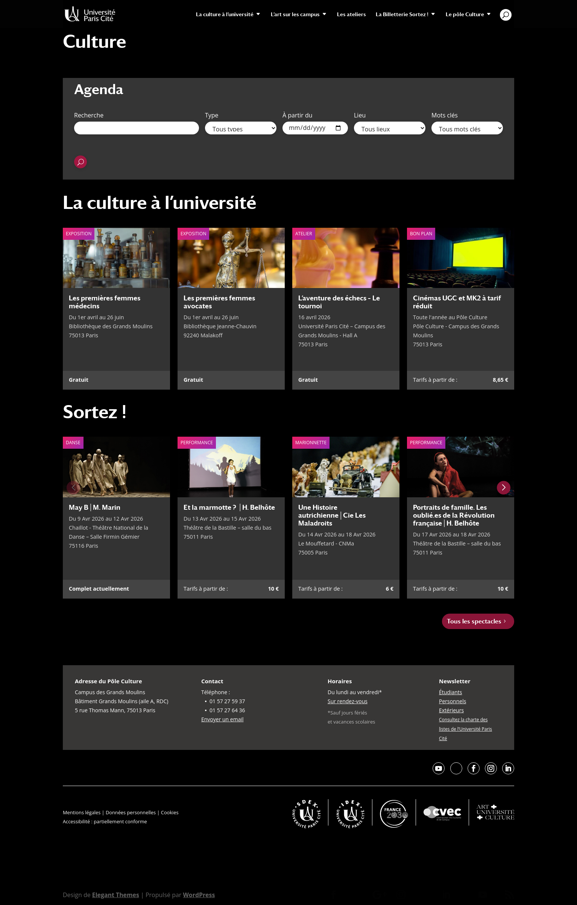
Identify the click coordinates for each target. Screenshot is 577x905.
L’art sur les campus (295, 14)
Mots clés (444, 115)
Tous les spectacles (474, 621)
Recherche (88, 115)
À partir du (297, 115)
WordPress (199, 895)
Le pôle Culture (465, 14)
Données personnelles (131, 812)
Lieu (360, 115)
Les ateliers (351, 14)
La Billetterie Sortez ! (402, 14)
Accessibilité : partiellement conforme (105, 821)
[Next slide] (503, 488)
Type (212, 115)
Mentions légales (81, 812)
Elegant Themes (116, 895)
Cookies (170, 812)
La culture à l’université (225, 14)
